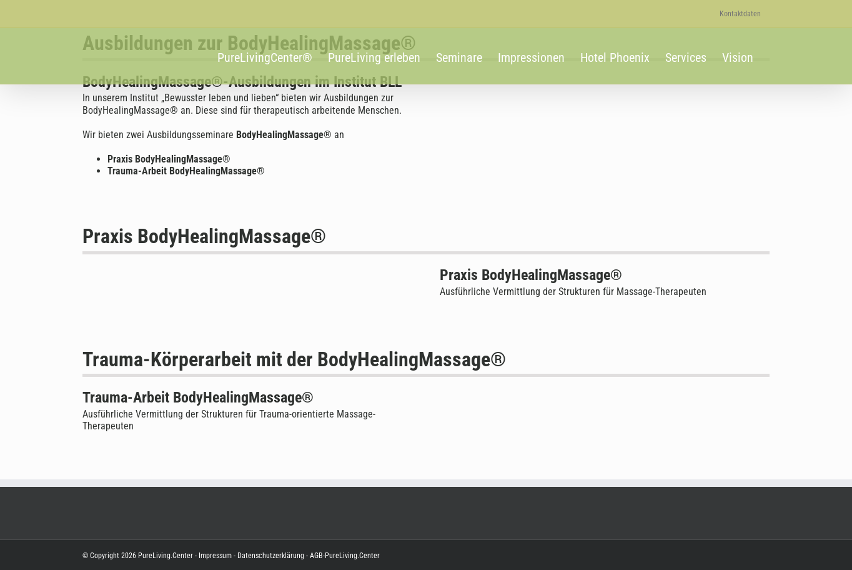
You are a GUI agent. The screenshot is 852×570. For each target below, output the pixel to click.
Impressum (215, 555)
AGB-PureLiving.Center (344, 555)
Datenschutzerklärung (269, 555)
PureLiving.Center (165, 555)
